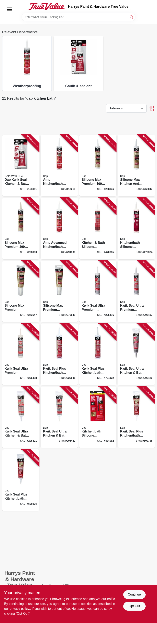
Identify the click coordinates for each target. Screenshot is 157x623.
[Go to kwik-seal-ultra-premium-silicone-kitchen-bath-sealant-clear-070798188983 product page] (136, 291)
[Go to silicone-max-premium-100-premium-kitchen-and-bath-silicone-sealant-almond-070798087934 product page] (20, 228)
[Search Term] (78, 17)
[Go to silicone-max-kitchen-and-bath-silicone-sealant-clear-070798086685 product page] (136, 165)
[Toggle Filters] (151, 108)
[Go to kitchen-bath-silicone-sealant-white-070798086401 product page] (98, 228)
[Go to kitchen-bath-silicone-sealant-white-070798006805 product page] (98, 417)
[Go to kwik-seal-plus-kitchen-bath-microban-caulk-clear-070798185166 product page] (98, 354)
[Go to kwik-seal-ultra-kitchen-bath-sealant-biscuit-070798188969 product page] (59, 417)
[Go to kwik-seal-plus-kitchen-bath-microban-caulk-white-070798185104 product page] (59, 354)
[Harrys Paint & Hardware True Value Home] (46, 6)
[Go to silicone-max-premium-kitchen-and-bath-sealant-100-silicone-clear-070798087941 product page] (20, 291)
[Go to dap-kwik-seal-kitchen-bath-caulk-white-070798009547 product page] (20, 165)
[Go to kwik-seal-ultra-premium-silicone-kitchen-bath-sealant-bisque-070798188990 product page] (20, 354)
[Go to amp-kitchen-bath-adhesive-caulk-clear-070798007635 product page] (59, 165)
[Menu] (9, 9)
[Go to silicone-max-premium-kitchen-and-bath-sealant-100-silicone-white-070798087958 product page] (59, 291)
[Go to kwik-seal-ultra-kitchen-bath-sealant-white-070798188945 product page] (136, 354)
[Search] (132, 16)
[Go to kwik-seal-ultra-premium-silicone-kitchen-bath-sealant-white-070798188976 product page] (98, 291)
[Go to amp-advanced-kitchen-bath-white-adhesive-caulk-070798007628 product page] (59, 228)
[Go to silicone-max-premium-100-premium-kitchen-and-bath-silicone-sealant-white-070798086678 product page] (98, 165)
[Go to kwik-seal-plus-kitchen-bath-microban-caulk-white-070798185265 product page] (136, 417)
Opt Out (134, 606)
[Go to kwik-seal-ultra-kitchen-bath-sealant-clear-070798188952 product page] (20, 417)
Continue (134, 594)
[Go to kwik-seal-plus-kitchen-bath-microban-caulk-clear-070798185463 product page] (20, 480)
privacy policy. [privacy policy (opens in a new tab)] (20, 608)
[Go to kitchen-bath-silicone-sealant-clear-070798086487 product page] (136, 228)
